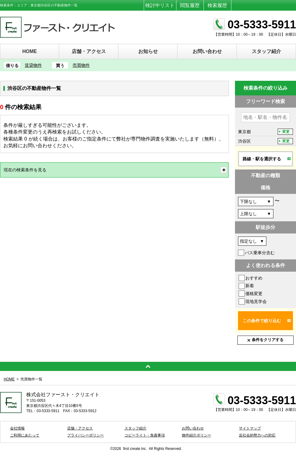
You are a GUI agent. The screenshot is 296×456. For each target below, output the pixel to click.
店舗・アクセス (89, 51)
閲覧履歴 (190, 5)
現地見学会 (256, 301)
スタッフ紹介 (266, 51)
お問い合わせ (207, 51)
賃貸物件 (33, 65)
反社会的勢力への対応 (257, 435)
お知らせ (148, 51)
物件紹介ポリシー (196, 435)
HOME (29, 51)
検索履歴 (217, 5)
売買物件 (81, 65)
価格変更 (253, 293)
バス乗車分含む (260, 252)
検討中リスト (160, 5)
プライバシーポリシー (85, 435)
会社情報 (17, 428)
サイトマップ (250, 428)
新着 (249, 285)
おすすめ (253, 278)
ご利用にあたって (24, 435)
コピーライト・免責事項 (145, 435)
